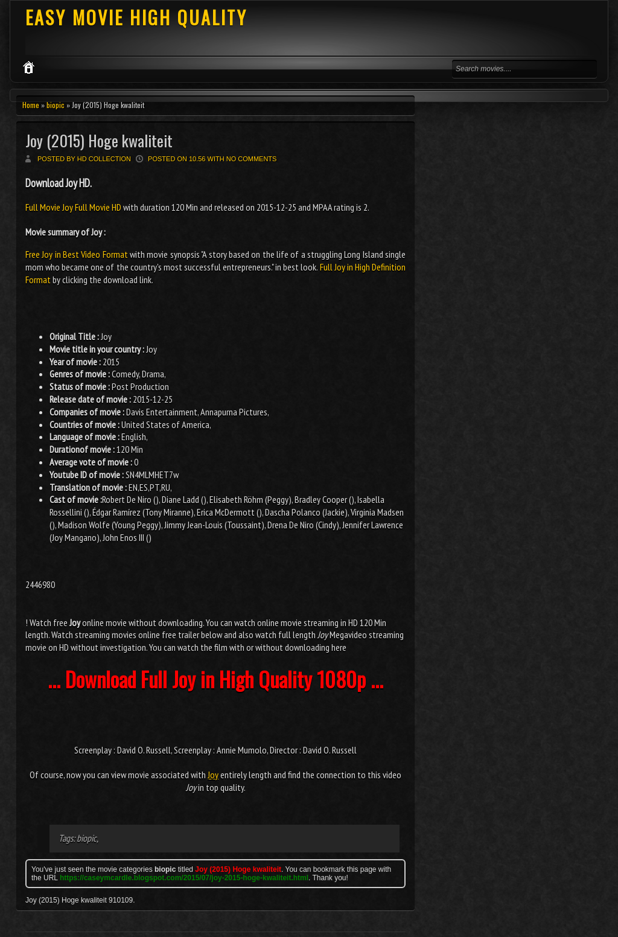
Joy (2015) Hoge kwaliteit (99, 140)
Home (30, 105)
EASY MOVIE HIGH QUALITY (136, 17)
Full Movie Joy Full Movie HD (74, 207)
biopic (55, 105)
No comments (251, 158)
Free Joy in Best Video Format (76, 254)
